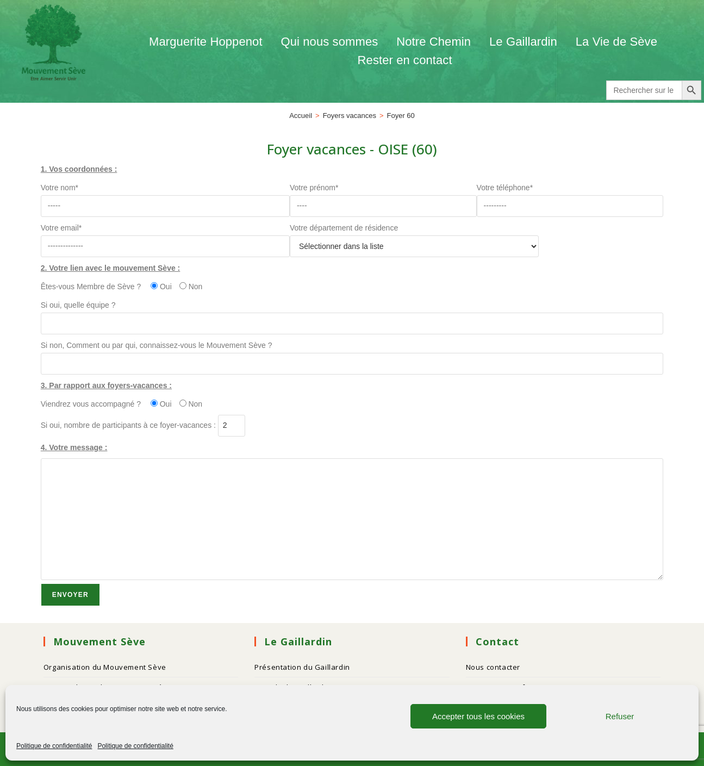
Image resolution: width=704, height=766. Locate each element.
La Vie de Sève (618, 41)
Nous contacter (493, 667)
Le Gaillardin (523, 41)
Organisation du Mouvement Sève (104, 667)
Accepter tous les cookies (478, 716)
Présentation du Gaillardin (302, 667)
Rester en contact (405, 60)
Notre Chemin (433, 41)
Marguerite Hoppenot (206, 41)
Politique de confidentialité (54, 746)
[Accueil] (300, 115)
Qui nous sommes (329, 41)
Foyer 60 (401, 115)
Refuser (620, 716)
